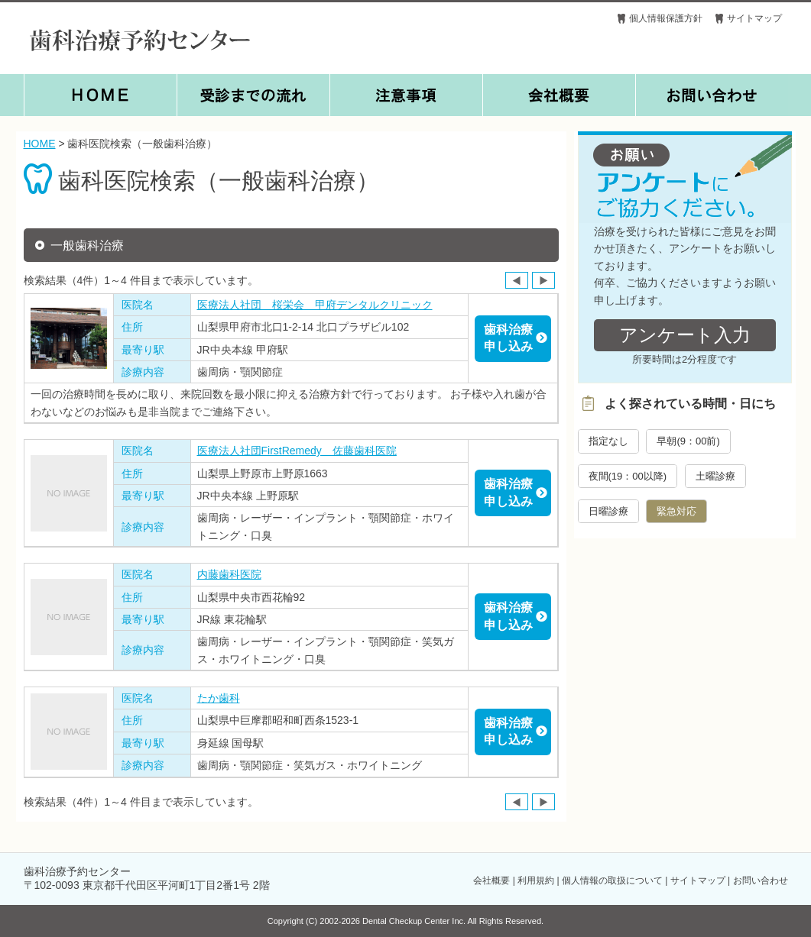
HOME (40, 143)
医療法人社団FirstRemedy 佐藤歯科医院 (297, 450)
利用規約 (535, 880)
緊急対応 (676, 511)
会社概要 (491, 880)
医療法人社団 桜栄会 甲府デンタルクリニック (315, 305)
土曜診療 (715, 476)
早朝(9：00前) (688, 441)
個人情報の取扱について (612, 880)
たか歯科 (218, 698)
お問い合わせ (760, 880)
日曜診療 (608, 511)
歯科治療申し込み (508, 338)
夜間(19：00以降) (628, 476)
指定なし (608, 441)
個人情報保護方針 (665, 18)
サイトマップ (754, 18)
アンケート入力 (685, 335)
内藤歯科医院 (229, 574)
